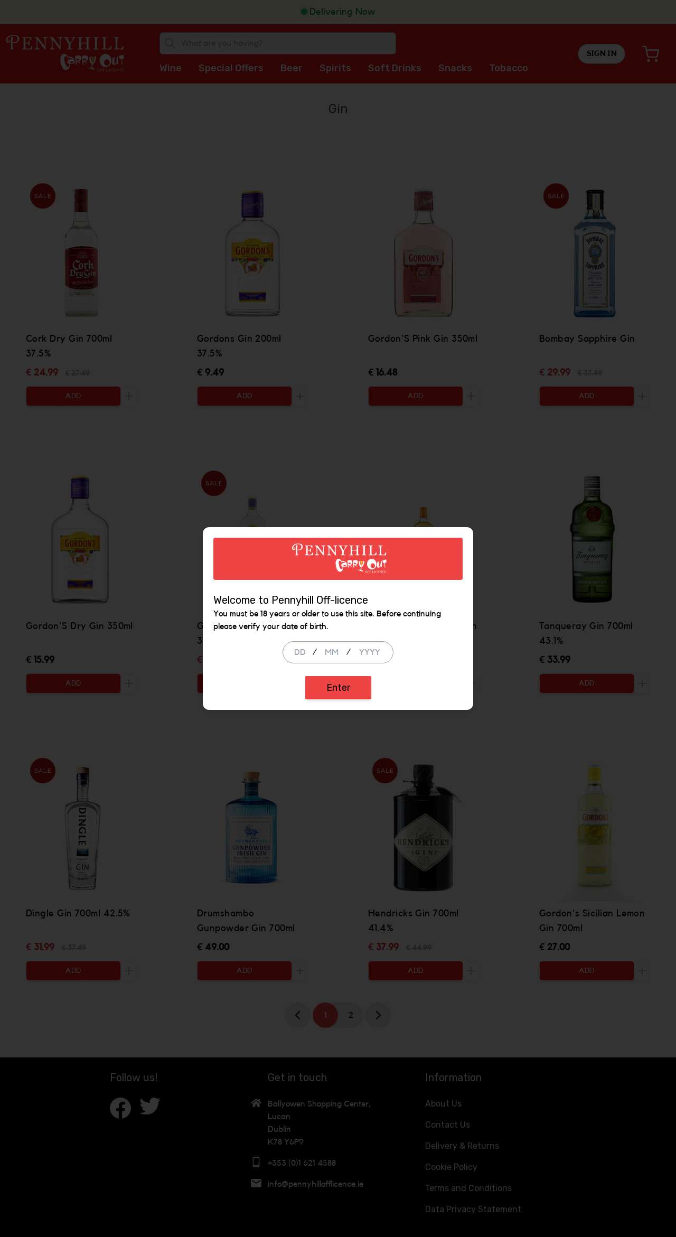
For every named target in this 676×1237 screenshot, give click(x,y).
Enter (338, 688)
